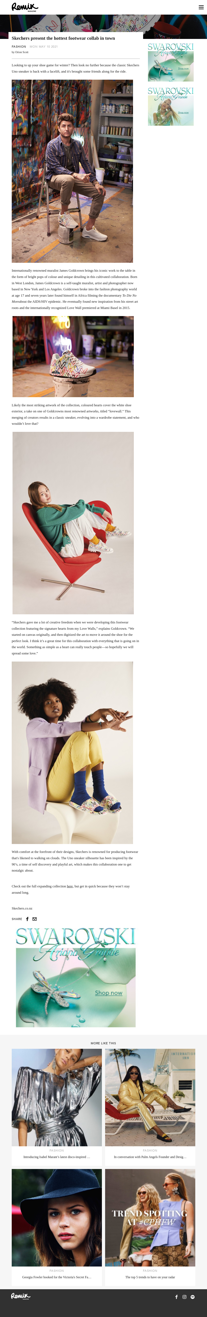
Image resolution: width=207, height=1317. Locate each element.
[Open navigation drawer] (201, 7)
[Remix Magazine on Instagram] (185, 1297)
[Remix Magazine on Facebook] (176, 1297)
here (70, 886)
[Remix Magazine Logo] (25, 7)
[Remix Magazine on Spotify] (193, 1297)
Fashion (19, 46)
